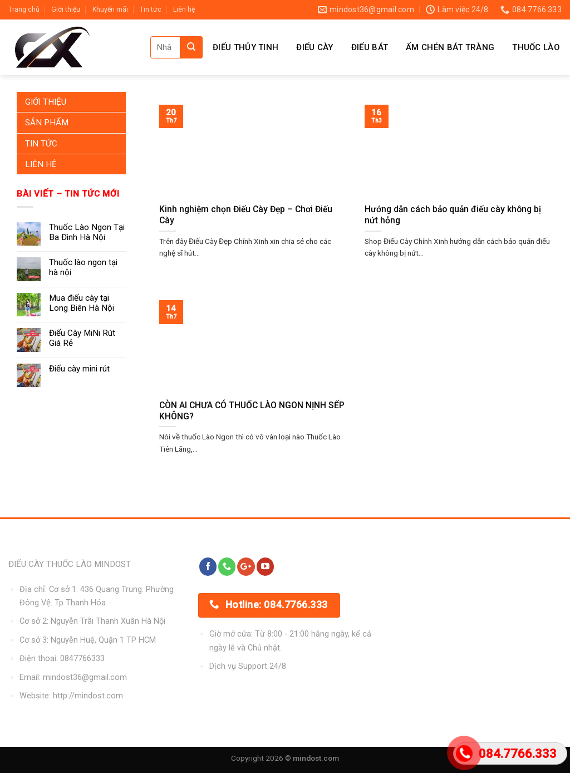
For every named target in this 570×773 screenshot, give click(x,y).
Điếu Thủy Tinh (245, 47)
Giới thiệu (65, 9)
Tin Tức (41, 144)
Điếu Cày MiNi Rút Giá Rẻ (82, 338)
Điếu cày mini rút (79, 369)
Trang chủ (24, 9)
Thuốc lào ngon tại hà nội (83, 267)
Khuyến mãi (110, 9)
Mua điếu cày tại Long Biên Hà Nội (81, 303)
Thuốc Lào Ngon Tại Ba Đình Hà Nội (87, 232)
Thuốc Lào (536, 47)
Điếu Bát (369, 47)
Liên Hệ (41, 164)
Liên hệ (184, 9)
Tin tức (150, 9)
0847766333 (82, 658)
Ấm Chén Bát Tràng (450, 47)
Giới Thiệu (45, 102)
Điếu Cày (314, 47)
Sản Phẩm (46, 123)
